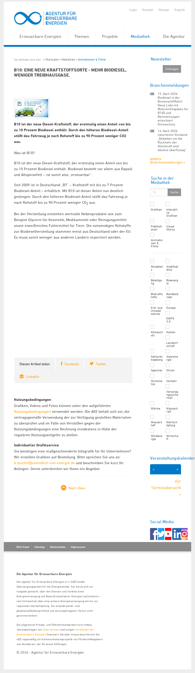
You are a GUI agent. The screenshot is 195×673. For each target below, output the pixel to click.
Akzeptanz (157, 268)
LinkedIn (32, 376)
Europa (170, 307)
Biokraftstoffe (157, 295)
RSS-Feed (23, 547)
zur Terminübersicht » (166, 487)
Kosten (170, 332)
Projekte (110, 36)
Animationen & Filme (92, 59)
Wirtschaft (172, 437)
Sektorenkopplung (157, 358)
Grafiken (156, 209)
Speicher (156, 370)
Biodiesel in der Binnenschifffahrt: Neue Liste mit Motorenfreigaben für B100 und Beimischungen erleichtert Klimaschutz (173, 110)
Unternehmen (51, 629)
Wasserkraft (172, 410)
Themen (81, 36)
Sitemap (39, 547)
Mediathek (140, 36)
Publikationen (156, 228)
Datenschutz (58, 547)
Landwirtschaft (172, 344)
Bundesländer (172, 295)
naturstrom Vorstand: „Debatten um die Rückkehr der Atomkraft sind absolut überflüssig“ (173, 142)
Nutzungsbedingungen (32, 411)
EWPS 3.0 (170, 320)
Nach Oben (77, 488)
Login (133, 10)
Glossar (163, 10)
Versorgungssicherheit (172, 394)
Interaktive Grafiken (171, 212)
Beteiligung (156, 282)
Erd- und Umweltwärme (156, 310)
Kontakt (147, 10)
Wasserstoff (156, 424)
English (179, 10)
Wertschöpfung (171, 424)
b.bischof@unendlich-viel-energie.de (44, 463)
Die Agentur (174, 36)
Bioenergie (172, 282)
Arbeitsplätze (172, 268)
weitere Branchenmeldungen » (167, 160)
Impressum (78, 547)
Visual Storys (170, 228)
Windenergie (156, 437)
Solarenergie (172, 358)
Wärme (155, 408)
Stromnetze (156, 382)
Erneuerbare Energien (40, 36)
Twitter (101, 364)
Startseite (51, 59)
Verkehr (171, 381)
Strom (170, 370)
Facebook (71, 364)
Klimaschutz (157, 334)
